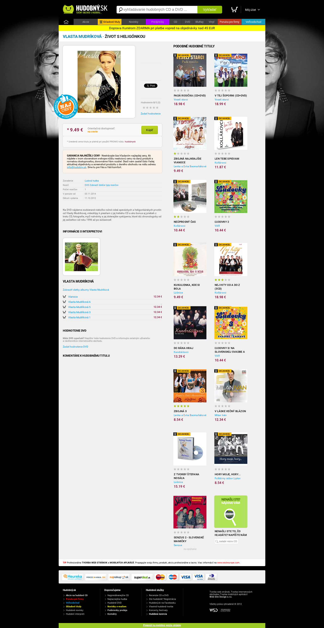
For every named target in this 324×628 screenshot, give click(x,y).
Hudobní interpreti (75, 614)
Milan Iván (221, 415)
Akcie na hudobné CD (77, 595)
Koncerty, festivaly (158, 610)
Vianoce (73, 296)
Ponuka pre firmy (229, 21)
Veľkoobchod (253, 21)
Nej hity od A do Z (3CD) (227, 286)
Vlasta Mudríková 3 (79, 312)
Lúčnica (178, 292)
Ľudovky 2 (222, 221)
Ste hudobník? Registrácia (162, 599)
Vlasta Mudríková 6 (79, 301)
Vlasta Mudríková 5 (79, 307)
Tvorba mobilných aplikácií (234, 594)
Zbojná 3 (180, 411)
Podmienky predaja (117, 610)
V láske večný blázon (230, 411)
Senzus (178, 545)
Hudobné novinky (74, 610)
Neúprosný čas (185, 221)
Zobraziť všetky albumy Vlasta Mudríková (86, 289)
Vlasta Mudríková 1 (79, 317)
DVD (187, 21)
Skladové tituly (109, 22)
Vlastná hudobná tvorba (161, 606)
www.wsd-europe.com (228, 562)
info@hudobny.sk (76, 167)
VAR (217, 225)
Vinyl (211, 21)
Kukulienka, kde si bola (187, 286)
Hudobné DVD (114, 603)
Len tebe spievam (227, 158)
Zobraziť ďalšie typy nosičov (104, 185)
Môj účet (250, 9)
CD (175, 21)
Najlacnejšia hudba (117, 599)
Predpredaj (157, 21)
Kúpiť (149, 130)
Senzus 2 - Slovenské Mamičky (189, 539)
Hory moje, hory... (228, 474)
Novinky (133, 21)
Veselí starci (181, 99)
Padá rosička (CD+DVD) (190, 95)
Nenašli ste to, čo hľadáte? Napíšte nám (231, 533)
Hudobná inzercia (158, 614)
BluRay (199, 21)
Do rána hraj (183, 348)
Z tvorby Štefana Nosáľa (186, 476)
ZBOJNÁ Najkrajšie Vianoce (187, 160)
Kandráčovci (181, 352)
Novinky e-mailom (116, 606)
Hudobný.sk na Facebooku (162, 603)
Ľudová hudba (92, 180)
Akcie (85, 21)
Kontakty (112, 614)
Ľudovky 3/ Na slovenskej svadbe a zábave (230, 350)
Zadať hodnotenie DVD (75, 346)
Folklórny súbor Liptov (228, 478)
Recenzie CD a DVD (159, 595)
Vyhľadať (209, 9)
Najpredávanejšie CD (118, 595)
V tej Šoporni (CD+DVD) (231, 95)
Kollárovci (220, 162)
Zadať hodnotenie (151, 113)
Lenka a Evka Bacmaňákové (190, 166)
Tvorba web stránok (220, 592)
